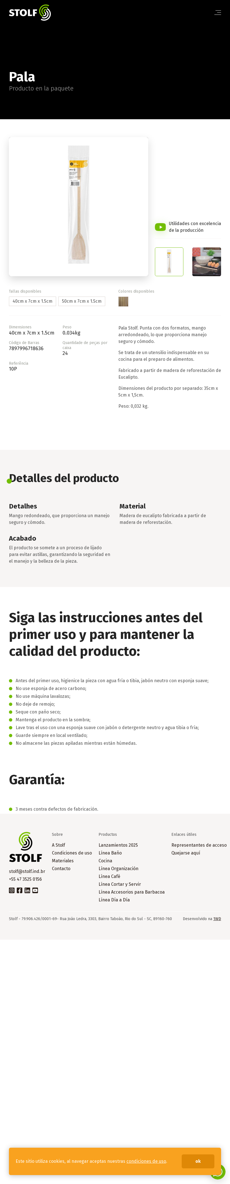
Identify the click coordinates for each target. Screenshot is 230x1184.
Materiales (63, 860)
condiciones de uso (146, 1161)
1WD (217, 918)
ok (198, 1161)
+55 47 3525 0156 (25, 879)
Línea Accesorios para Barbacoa (132, 892)
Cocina (105, 860)
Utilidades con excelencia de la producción (195, 227)
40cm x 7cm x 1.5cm (32, 301)
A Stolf (58, 845)
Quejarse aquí (185, 853)
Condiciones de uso (72, 853)
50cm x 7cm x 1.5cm (82, 301)
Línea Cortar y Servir (120, 884)
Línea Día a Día (114, 900)
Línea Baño (110, 853)
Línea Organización (118, 868)
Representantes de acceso (199, 845)
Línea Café (109, 876)
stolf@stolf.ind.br (27, 871)
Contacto (61, 868)
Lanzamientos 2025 (118, 845)
